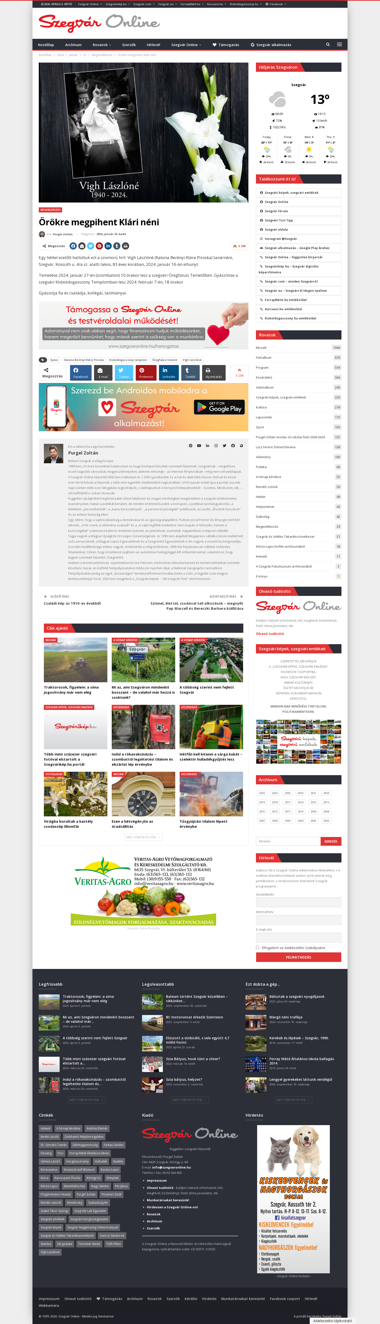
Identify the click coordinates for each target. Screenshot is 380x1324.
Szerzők (129, 44)
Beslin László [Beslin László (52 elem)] (50, 1137)
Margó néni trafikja (285, 1017)
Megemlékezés (50, 209)
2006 (275, 820)
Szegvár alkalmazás (270, 44)
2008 (326, 811)
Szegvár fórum (274, 211)
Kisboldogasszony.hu (244, 4)
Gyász (54, 360)
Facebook (274, 4)
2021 (313, 793)
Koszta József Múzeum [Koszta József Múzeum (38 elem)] (79, 1170)
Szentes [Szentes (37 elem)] (46, 1244)
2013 (262, 811)
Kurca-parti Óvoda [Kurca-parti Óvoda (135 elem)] (67, 1178)
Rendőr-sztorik (267, 487)
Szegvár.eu (166, 4)
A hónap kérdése (125, 640)
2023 (288, 793)
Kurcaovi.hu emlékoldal (281, 309)
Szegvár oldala (274, 229)
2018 (275, 802)
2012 (275, 811)
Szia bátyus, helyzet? (184, 1079)
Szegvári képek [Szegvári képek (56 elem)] (51, 1227)
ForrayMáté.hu (190, 4)
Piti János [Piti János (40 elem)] (121, 1186)
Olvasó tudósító (270, 633)
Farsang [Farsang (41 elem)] (46, 1153)
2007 (262, 820)
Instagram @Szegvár (278, 239)
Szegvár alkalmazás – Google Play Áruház (295, 248)
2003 (313, 820)
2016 (300, 802)
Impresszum (49, 1298)
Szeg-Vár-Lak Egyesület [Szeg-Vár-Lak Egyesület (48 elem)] (90, 1211)
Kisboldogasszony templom (127, 360)
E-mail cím (264, 929)
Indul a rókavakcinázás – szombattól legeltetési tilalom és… (94, 1081)
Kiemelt (261, 556)
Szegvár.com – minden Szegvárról (289, 281)
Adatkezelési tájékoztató (332, 1320)
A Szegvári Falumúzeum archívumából (284, 566)
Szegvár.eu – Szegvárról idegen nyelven (293, 291)
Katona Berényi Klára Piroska (84, 360)
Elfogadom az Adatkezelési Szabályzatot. (294, 947)
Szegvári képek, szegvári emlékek (69, 707)
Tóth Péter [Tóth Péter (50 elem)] (113, 1244)
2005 (288, 820)
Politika (261, 467)
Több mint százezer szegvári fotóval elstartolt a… (94, 1060)
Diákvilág (262, 516)
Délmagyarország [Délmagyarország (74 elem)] (85, 1145)
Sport (260, 427)
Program (262, 367)
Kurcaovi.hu (215, 4)
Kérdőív (191, 1298)
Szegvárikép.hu (116, 4)
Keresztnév (264, 912)
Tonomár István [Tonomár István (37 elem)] (89, 1244)
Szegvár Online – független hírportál (291, 257)
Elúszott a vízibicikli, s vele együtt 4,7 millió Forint (197, 1040)
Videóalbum (265, 387)
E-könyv (262, 576)
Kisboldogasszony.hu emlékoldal (288, 318)
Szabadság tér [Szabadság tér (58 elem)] (98, 1203)
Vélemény (263, 457)
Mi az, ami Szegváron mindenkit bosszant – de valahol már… (98, 1019)
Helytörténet (265, 506)
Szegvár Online (88, 4)
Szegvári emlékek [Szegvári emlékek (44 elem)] (53, 1219)
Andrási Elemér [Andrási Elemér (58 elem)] (97, 1128)
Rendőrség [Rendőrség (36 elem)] (74, 1203)
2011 (288, 811)
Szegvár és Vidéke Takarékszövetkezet (285, 536)
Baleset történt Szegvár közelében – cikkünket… (197, 998)
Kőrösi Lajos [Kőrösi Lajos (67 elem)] (49, 1186)
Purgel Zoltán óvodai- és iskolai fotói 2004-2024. (290, 437)
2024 (275, 793)
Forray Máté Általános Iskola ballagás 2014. (301, 1060)
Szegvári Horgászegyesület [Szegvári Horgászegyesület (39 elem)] (89, 1219)
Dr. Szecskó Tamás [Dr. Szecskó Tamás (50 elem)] (54, 1145)
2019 (262, 802)
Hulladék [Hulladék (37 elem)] (101, 1161)
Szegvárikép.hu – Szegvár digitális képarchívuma (289, 269)
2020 (326, 793)
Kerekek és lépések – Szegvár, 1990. (299, 1038)
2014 (326, 802)
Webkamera (49, 1305)
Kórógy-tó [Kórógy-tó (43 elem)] (94, 1178)
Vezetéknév (265, 894)
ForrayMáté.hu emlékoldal (283, 300)
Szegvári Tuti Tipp (276, 220)
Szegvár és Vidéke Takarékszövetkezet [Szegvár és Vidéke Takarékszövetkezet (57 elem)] (67, 1236)
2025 (262, 793)
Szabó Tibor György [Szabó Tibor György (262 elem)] (55, 1211)
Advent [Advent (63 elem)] (46, 1128)
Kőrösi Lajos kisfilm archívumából (280, 546)
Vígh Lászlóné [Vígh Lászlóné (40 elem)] (50, 1252)
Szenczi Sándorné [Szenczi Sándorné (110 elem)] (112, 1236)
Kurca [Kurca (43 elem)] (45, 1178)
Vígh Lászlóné (192, 360)
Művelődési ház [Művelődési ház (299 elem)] (74, 1186)
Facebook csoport (285, 1298)
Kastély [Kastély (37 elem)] (118, 1161)
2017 (288, 802)
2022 (300, 793)
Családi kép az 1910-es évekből (72, 603)
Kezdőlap (46, 44)
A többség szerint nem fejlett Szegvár (95, 1038)
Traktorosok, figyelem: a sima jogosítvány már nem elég (88, 998)
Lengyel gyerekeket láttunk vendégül (300, 1079)
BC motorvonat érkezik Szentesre (194, 1017)
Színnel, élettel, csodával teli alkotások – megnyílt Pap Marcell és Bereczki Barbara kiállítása (196, 606)
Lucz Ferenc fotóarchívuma (275, 447)
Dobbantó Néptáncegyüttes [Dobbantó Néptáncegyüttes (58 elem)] (84, 1137)
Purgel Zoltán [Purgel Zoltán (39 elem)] (86, 1194)
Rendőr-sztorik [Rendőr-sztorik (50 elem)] (51, 1203)
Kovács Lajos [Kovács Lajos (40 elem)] (110, 1170)
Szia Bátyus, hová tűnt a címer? (193, 1058)
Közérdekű (121, 707)
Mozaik (51, 640)
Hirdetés (209, 1298)
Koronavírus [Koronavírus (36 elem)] (49, 1170)
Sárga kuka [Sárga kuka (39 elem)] (64, 1244)
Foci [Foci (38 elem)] (60, 1153)
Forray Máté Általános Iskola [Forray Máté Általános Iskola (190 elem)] (89, 1153)
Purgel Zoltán (332, 1316)
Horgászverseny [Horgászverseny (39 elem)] (77, 1161)
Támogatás (225, 44)
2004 (300, 820)
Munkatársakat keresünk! (243, 1298)
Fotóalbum (54, 774)
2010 (300, 811)
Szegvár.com (142, 4)
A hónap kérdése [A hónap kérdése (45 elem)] (68, 1128)
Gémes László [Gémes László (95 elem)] (50, 1161)
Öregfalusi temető (164, 360)
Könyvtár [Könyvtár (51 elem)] (113, 1178)
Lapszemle (264, 417)
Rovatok (100, 44)
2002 (326, 820)
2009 (313, 811)
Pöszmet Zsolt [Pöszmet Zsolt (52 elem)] (111, 1194)
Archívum (73, 44)
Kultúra (261, 407)
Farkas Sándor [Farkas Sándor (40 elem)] (114, 1145)
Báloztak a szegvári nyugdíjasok (297, 996)
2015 (313, 802)
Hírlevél (153, 44)
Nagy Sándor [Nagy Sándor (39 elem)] (100, 1186)
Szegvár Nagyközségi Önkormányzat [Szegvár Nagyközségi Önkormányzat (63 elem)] (92, 1227)
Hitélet (260, 497)
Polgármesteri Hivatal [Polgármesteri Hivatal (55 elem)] (56, 1194)
